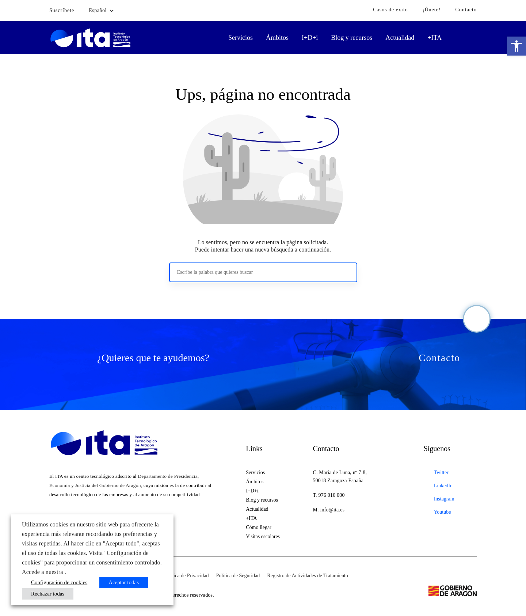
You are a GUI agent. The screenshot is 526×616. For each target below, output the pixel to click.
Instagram (444, 499)
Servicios (240, 37)
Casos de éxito (390, 9)
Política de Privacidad (186, 575)
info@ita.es (332, 510)
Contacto (466, 9)
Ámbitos (277, 37)
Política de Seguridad (238, 575)
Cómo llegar (258, 527)
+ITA (434, 37)
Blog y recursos (351, 37)
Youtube (442, 512)
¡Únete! (432, 9)
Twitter (441, 472)
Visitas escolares (263, 536)
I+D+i (310, 37)
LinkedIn (443, 485)
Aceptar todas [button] (123, 582)
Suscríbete (61, 10)
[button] (516, 46)
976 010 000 (332, 495)
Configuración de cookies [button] (59, 582)
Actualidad (399, 37)
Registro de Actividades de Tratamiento (307, 575)
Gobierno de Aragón (120, 485)
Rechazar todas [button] (47, 594)
